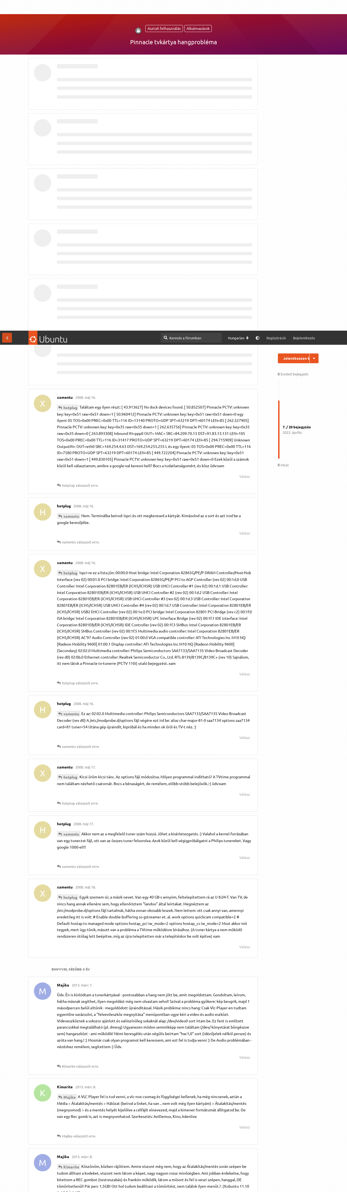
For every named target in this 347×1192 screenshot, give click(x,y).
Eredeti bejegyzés (293, 43)
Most (283, 134)
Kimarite (71, 836)
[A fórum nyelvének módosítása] (238, 7)
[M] (237, 1161)
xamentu (71, 185)
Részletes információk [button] (147, 1182)
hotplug (70, 76)
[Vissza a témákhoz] (7, 7)
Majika (69, 766)
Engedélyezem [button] (322, 1182)
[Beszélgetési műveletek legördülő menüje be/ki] (314, 28)
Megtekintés (179, 1161)
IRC (251, 1161)
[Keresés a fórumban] (191, 7)
